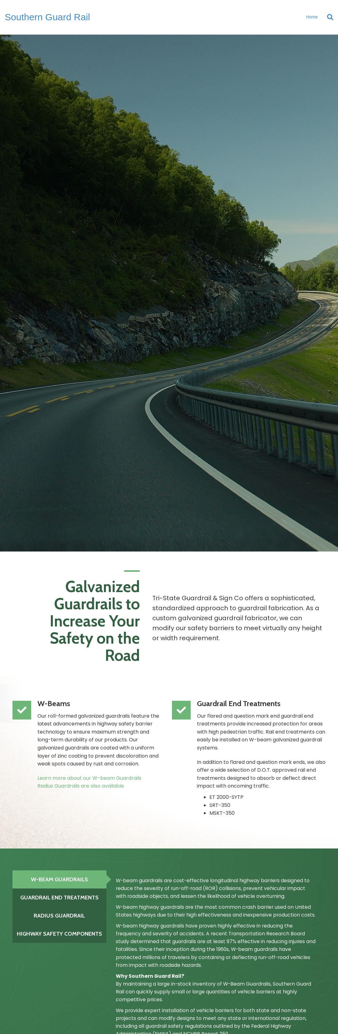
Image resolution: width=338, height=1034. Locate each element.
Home (312, 16)
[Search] (327, 17)
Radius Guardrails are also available (80, 785)
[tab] (59, 879)
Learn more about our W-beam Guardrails (89, 778)
